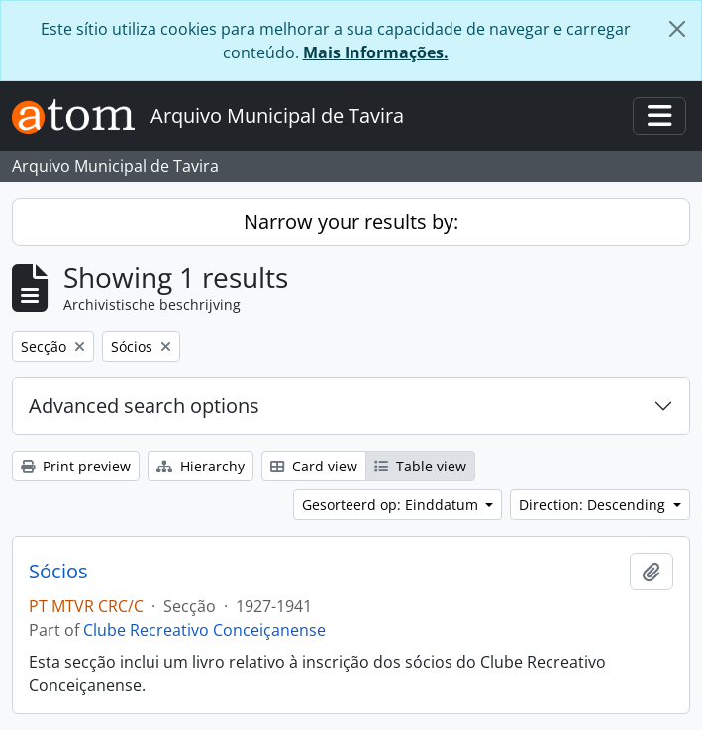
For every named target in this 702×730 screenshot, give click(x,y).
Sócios (58, 571)
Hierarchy (200, 466)
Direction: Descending (594, 504)
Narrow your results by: (351, 221)
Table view (420, 466)
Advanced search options (144, 405)
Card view (313, 466)
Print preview (76, 466)
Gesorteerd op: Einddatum (392, 504)
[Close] (677, 28)
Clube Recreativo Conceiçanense (204, 630)
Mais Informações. (376, 52)
